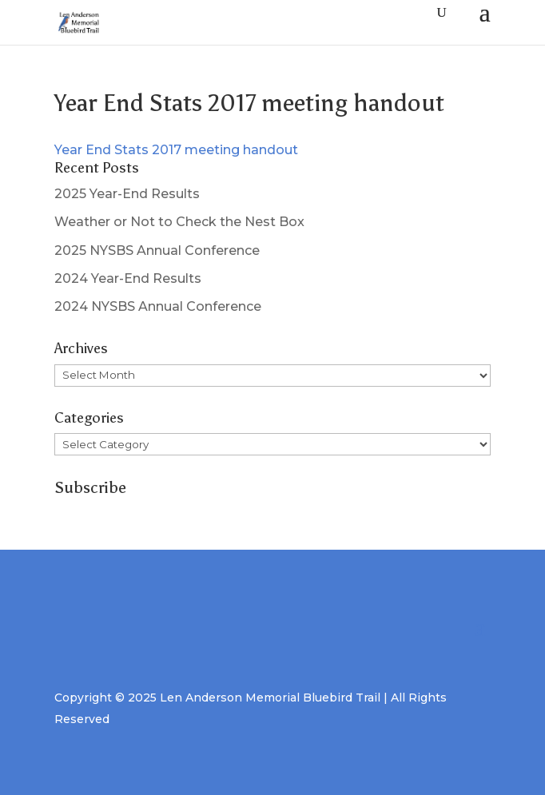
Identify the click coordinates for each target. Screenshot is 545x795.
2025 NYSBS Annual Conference (157, 250)
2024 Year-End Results (127, 278)
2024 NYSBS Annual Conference (157, 306)
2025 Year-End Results (127, 193)
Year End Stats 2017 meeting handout (176, 149)
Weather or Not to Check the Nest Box (179, 221)
